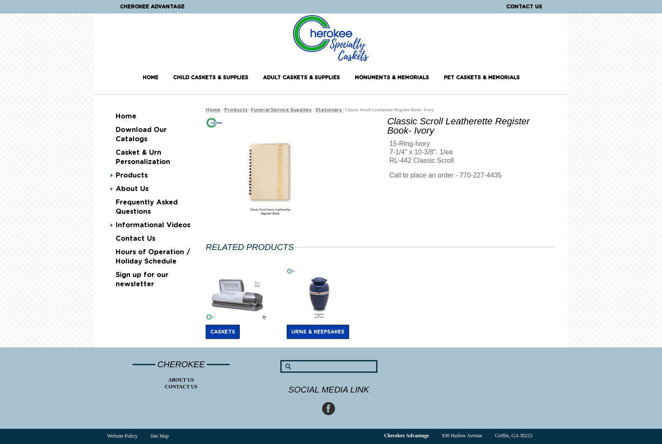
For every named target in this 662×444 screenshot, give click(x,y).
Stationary (328, 110)
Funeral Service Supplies (281, 110)
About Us (132, 189)
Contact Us (524, 6)
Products (132, 175)
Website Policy (122, 436)
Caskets (222, 331)
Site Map (159, 436)
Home (150, 77)
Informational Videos (153, 225)
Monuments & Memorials (392, 77)
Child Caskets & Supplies (210, 77)
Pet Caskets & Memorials (482, 77)
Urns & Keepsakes (318, 331)
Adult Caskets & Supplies (301, 77)
